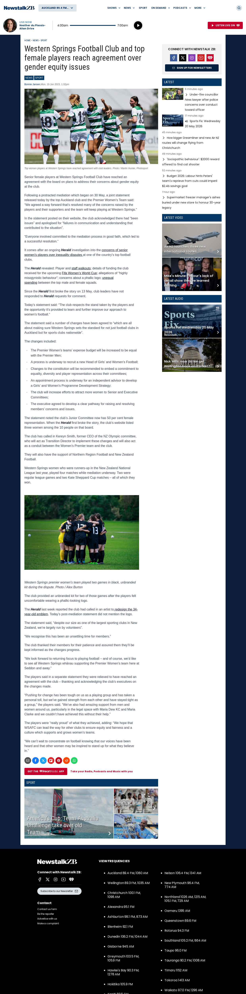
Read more (192, 100)
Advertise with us (47, 918)
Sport (143, 8)
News (35, 40)
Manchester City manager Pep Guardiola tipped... (127, 830)
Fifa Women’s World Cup (79, 273)
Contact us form (47, 909)
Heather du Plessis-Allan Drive (32, 27)
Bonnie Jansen (32, 84)
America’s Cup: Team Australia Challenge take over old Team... (63, 825)
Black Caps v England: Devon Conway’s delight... (129, 804)
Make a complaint (48, 923)
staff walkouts (81, 268)
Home (27, 40)
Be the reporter (45, 914)
